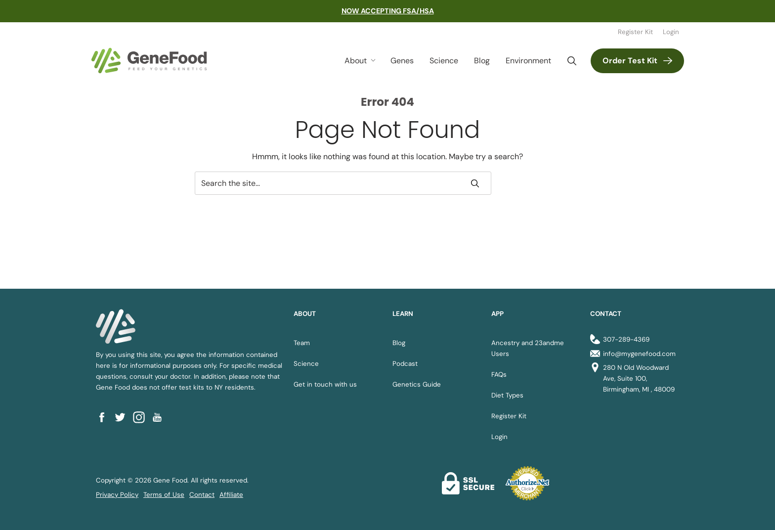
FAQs (499, 374)
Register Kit (635, 32)
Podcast (405, 363)
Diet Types (507, 395)
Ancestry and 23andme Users (527, 348)
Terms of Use (163, 494)
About (355, 60)
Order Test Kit (630, 60)
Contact (202, 494)
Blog (482, 60)
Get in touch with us (325, 384)
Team (302, 343)
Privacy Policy (117, 494)
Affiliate (231, 494)
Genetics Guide (416, 384)
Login (671, 32)
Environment (528, 60)
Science (444, 60)
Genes (402, 60)
